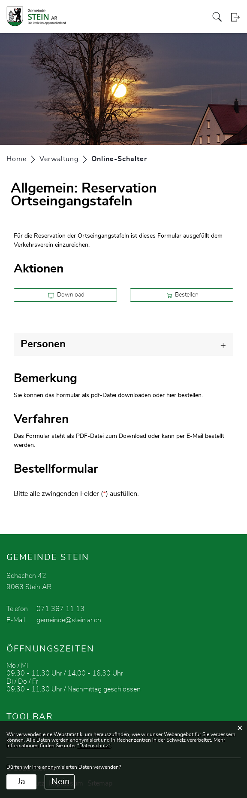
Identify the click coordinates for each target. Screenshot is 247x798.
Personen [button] (43, 344)
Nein (60, 781)
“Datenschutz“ (93, 745)
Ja (21, 781)
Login (235, 17)
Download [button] (66, 295)
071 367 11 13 (60, 608)
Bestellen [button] (182, 295)
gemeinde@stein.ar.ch (68, 620)
